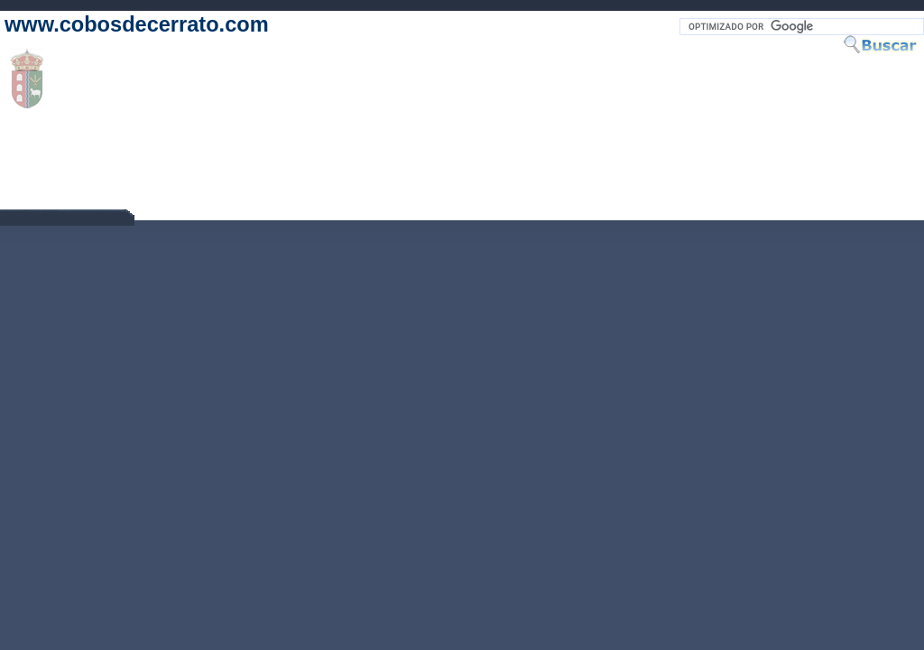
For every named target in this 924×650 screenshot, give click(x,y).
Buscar (883, 44)
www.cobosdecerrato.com (137, 24)
